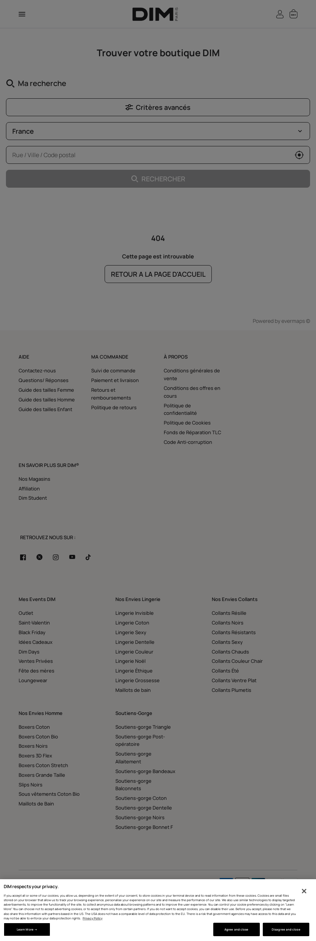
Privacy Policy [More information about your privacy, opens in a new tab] (92, 918)
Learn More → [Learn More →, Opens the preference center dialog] (27, 929)
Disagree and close (286, 929)
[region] (158, 910)
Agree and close (236, 929)
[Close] (304, 891)
